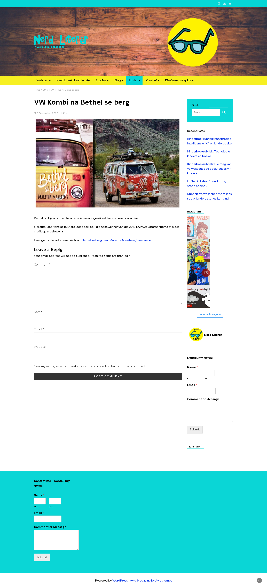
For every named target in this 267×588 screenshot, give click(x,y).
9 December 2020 (47, 113)
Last (205, 378)
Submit (195, 429)
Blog (118, 80)
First (189, 378)
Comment (42, 264)
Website (40, 346)
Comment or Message (203, 399)
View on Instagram (210, 314)
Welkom (43, 80)
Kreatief (152, 80)
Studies (102, 80)
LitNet (134, 80)
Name (39, 312)
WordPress (120, 580)
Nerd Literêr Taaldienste (73, 80)
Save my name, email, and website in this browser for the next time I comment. (90, 366)
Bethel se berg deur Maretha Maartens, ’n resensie (116, 240)
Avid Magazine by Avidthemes (151, 580)
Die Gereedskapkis (179, 80)
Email (39, 329)
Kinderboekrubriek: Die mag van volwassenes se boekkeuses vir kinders (209, 169)
